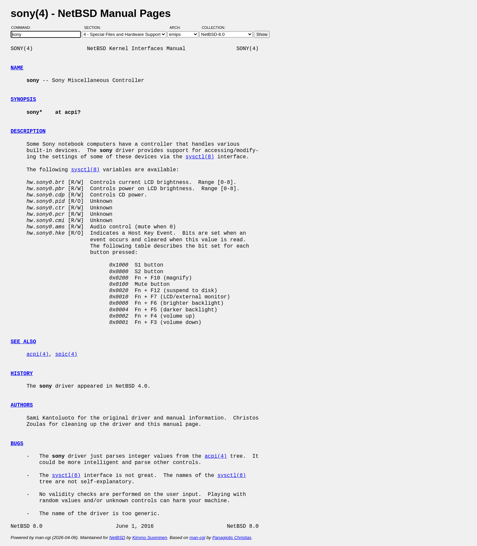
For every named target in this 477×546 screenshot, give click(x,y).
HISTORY (22, 373)
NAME (17, 68)
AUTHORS (22, 405)
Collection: (213, 28)
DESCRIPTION (28, 131)
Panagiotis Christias (231, 537)
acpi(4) (37, 354)
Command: (23, 28)
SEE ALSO (23, 342)
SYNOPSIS (23, 99)
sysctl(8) (200, 157)
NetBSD (117, 537)
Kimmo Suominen (149, 537)
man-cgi (197, 537)
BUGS (17, 443)
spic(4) (66, 354)
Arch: (178, 28)
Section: (94, 28)
